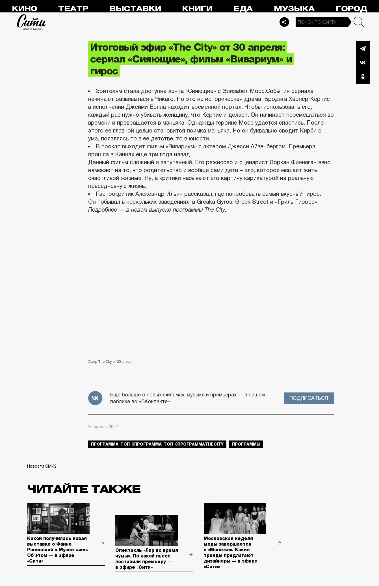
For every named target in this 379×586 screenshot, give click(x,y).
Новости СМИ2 (42, 466)
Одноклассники (363, 77)
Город (351, 9)
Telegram (363, 48)
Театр (73, 9)
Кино (24, 9)
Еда (243, 9)
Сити (31, 22)
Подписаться (308, 398)
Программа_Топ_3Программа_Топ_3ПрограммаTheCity (157, 444)
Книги (197, 9)
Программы (246, 444)
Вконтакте (363, 62)
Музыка (294, 9)
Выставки (135, 9)
